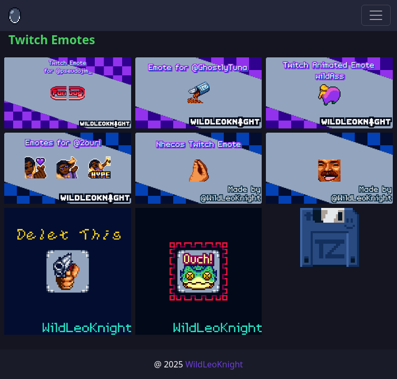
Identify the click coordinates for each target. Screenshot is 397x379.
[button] (67, 92)
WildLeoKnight (214, 364)
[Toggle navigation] (376, 15)
